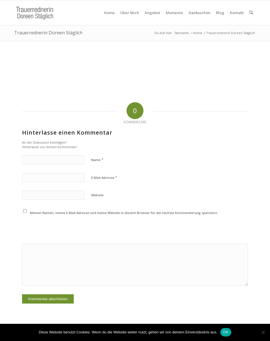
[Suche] (251, 12)
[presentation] (60, 230)
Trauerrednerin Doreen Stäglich (48, 33)
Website (97, 195)
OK (225, 332)
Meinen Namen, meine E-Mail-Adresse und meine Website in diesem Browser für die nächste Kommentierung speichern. (124, 213)
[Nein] (263, 332)
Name (97, 159)
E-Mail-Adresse (104, 177)
